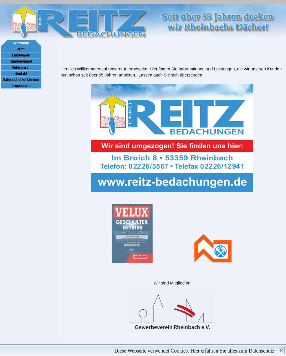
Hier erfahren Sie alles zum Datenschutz (232, 351)
